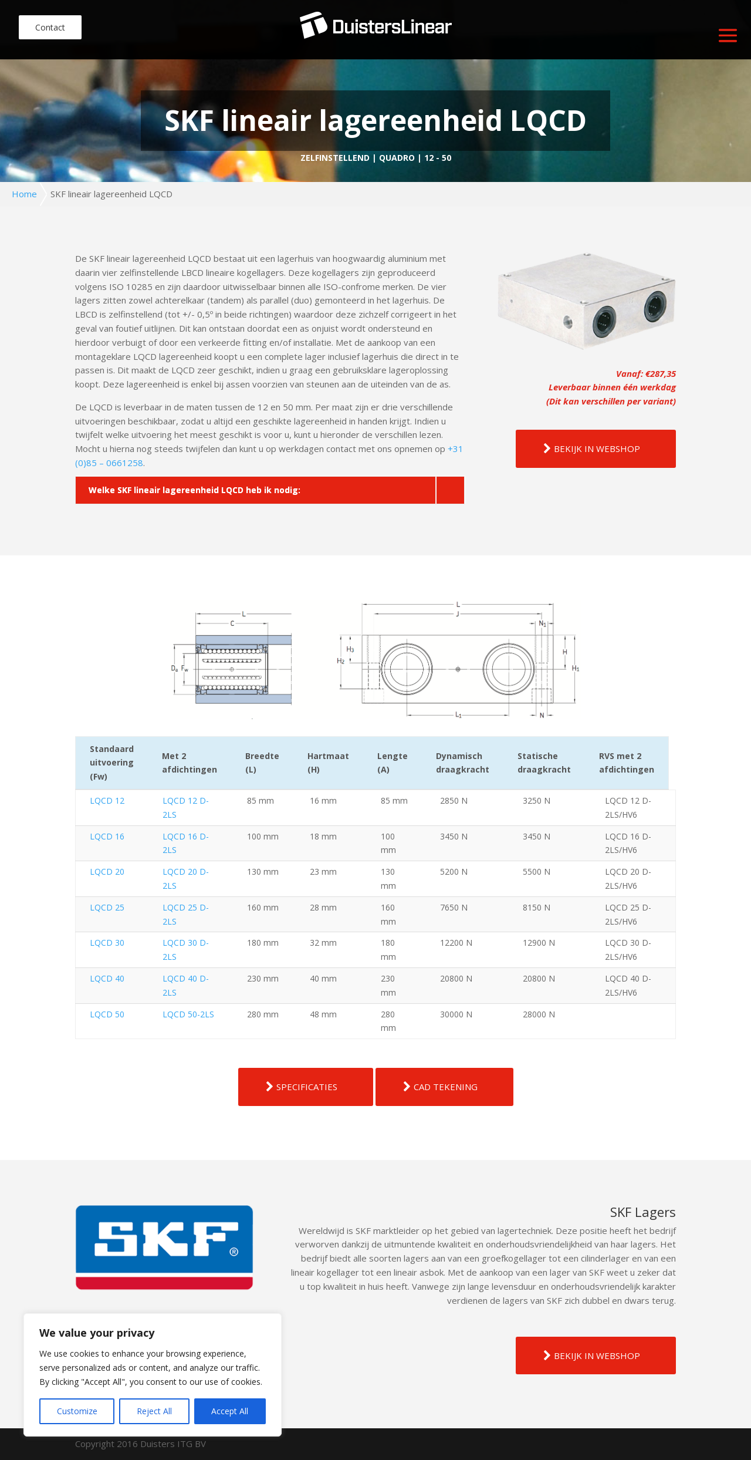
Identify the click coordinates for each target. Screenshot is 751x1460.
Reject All (154, 1411)
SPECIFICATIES (306, 1087)
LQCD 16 (107, 836)
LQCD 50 (107, 1014)
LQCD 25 (107, 907)
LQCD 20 (107, 871)
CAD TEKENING (446, 1087)
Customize (77, 1411)
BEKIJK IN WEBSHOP (597, 448)
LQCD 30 (107, 942)
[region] (152, 1375)
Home (24, 194)
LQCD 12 (107, 800)
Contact (50, 27)
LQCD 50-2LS (188, 1014)
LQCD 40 (107, 978)
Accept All (229, 1411)
